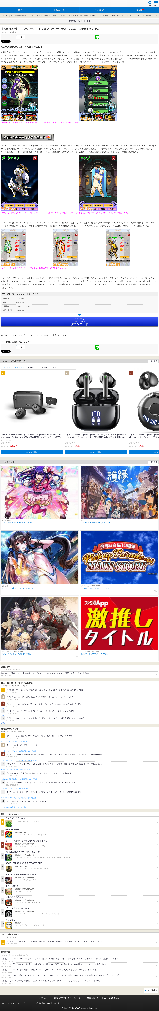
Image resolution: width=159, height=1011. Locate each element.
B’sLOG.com (114, 998)
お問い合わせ (44, 998)
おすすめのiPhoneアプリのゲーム (45, 16)
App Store (79, 322)
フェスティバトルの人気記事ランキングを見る (17, 769)
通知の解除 (90, 998)
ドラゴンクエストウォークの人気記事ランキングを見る (20, 760)
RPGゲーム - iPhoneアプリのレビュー (94, 16)
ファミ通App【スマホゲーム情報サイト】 (16, 16)
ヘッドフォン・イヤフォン (13, 367)
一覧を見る (153, 361)
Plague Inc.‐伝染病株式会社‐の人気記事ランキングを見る (19, 779)
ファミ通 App (9, 3)
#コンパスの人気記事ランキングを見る (14, 741)
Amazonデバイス (49, 367)
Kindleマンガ (33, 367)
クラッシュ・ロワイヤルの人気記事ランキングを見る (19, 751)
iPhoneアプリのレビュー (69, 16)
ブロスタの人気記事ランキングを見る (14, 807)
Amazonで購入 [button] (32, 452)
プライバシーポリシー (76, 998)
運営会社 (62, 998)
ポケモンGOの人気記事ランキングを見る (15, 788)
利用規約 (54, 998)
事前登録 (72, 21)
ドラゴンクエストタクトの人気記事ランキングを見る (19, 798)
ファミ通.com (102, 998)
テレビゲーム (65, 367)
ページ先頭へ (152, 990)
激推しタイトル (84, 21)
